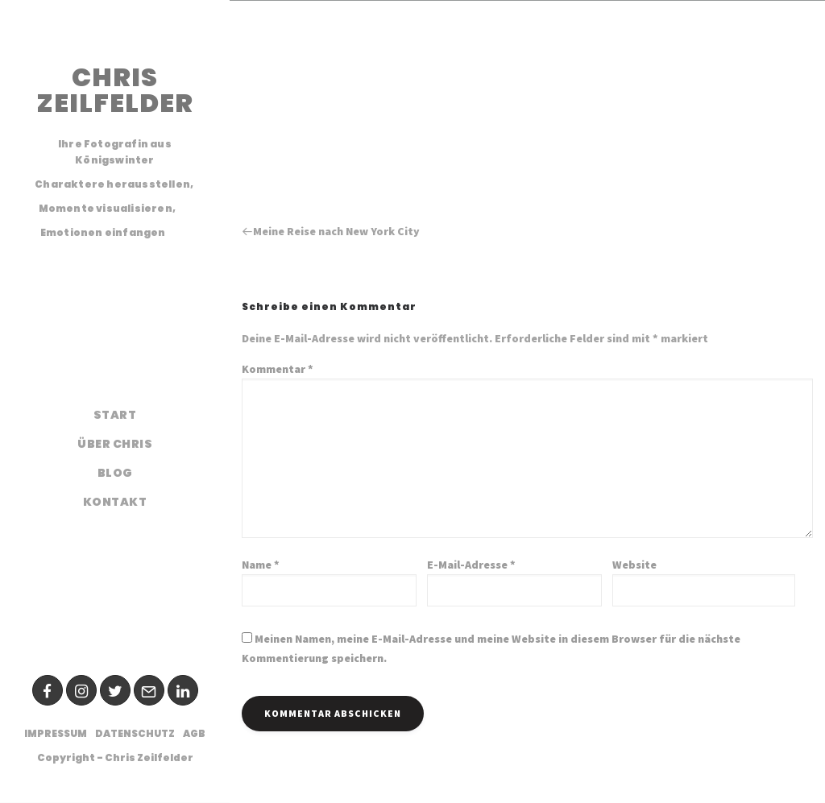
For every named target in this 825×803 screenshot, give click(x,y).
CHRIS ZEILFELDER (114, 90)
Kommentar (277, 369)
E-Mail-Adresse (471, 564)
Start (115, 415)
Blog (115, 473)
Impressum (55, 733)
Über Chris (114, 444)
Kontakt (115, 502)
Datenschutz (135, 733)
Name (261, 564)
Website (634, 564)
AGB (194, 733)
